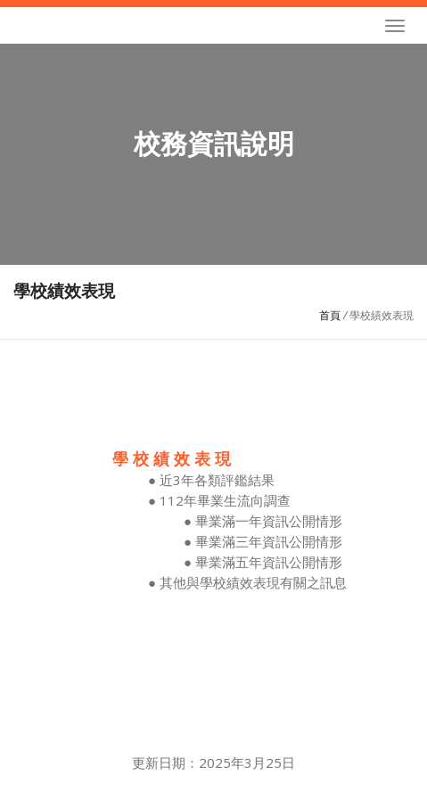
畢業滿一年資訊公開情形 (268, 521)
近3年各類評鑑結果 (217, 480)
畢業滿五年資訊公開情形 (268, 562)
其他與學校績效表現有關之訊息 (253, 582)
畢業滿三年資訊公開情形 (268, 541)
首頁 (330, 315)
